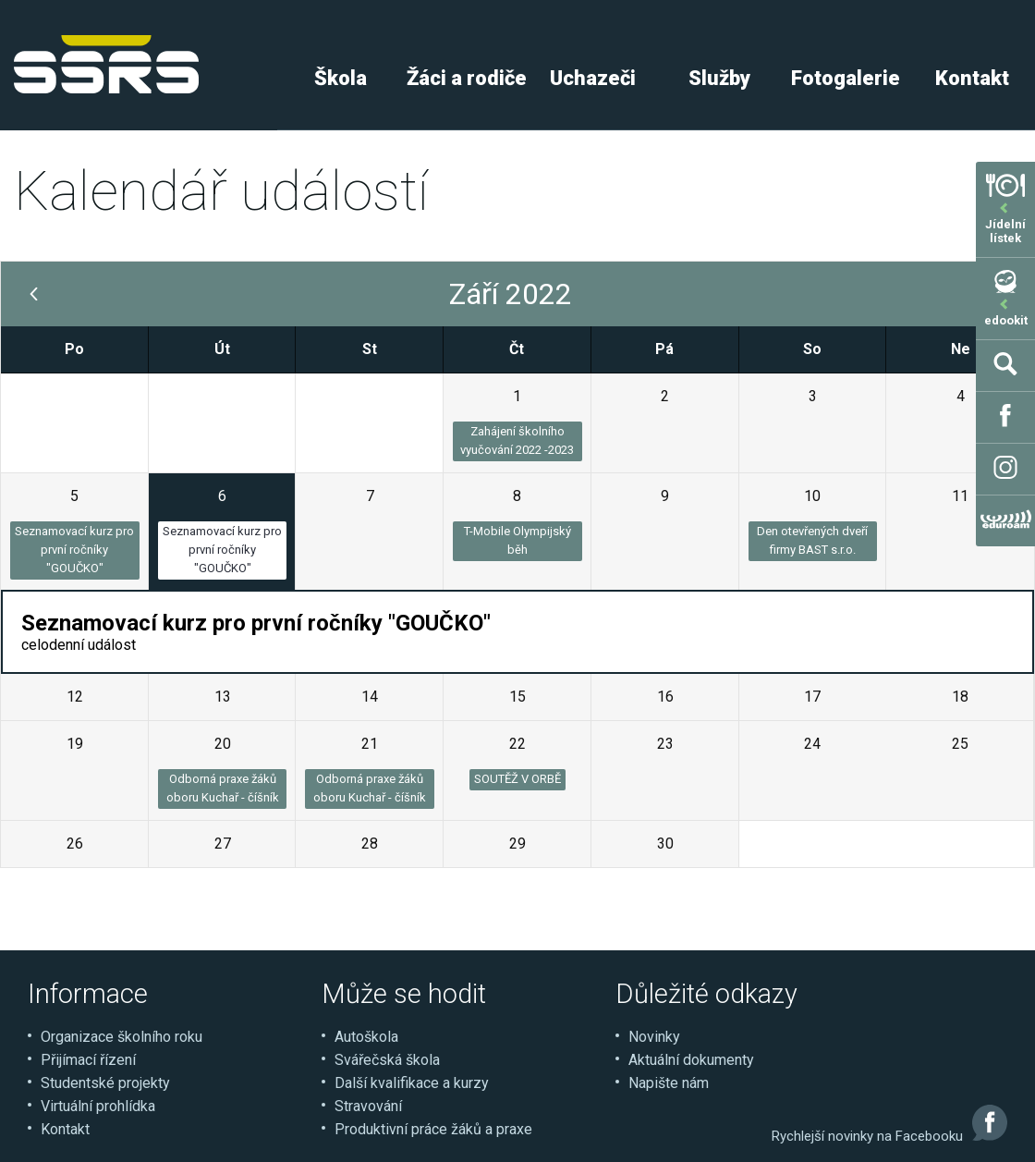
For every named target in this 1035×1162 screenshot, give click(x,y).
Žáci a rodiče (467, 78)
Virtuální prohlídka (98, 1106)
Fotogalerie (845, 78)
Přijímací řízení (88, 1060)
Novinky (654, 1037)
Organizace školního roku (121, 1037)
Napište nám (668, 1083)
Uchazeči (593, 78)
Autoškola (366, 1037)
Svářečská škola (387, 1060)
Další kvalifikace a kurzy (412, 1083)
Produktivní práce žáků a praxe (433, 1129)
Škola (340, 78)
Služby (719, 78)
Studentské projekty (105, 1083)
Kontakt (65, 1129)
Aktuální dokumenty (691, 1060)
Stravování (368, 1106)
